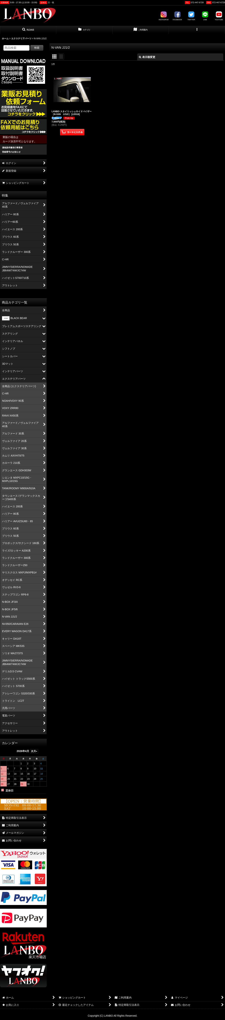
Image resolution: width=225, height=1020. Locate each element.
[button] (28, 30)
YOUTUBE (219, 16)
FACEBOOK (177, 16)
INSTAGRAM (164, 16)
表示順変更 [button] (147, 57)
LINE (205, 16)
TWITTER (191, 16)
